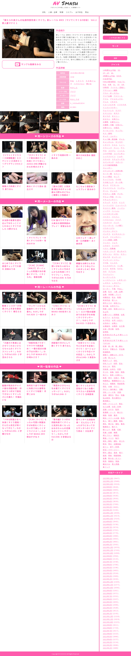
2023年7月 (107, 561)
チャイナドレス (109, 188)
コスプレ (69, 12)
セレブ (116, 176)
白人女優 (106, 406)
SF (118, 84)
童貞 (115, 415)
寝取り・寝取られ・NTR (113, 355)
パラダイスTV (108, 228)
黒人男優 (115, 464)
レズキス (106, 283)
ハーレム (115, 211)
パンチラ (106, 234)
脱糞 (113, 429)
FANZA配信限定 (109, 81)
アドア (73, 91)
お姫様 (105, 122)
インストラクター (110, 107)
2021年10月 (108, 622)
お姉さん (115, 119)
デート (105, 191)
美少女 (89, 83)
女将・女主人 (117, 320)
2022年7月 (107, 596)
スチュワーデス (118, 159)
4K (112, 73)
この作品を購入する (117, 37)
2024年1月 (107, 544)
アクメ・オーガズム (111, 93)
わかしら (73, 87)
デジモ (120, 194)
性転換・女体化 (109, 369)
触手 (117, 438)
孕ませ (105, 349)
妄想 (117, 329)
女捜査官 (106, 326)
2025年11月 (108, 481)
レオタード (121, 280)
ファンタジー (115, 237)
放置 (104, 378)
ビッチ (105, 237)
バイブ (118, 219)
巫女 (121, 363)
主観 (104, 291)
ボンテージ (116, 257)
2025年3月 (107, 504)
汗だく (116, 386)
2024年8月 (107, 524)
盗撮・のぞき (108, 409)
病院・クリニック (110, 403)
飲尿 (104, 461)
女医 (122, 314)
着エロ (120, 412)
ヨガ (104, 271)
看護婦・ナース (109, 412)
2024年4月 (107, 536)
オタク (116, 113)
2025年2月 (107, 507)
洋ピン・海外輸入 (110, 389)
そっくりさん (108, 179)
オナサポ (106, 116)
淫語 (119, 392)
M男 (109, 84)
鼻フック (106, 467)
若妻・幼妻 (107, 432)
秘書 (110, 415)
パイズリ (106, 217)
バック (116, 222)
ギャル (122, 139)
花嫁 (119, 429)
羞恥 (117, 424)
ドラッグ (106, 202)
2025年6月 (107, 495)
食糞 (104, 458)
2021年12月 (108, 616)
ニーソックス (108, 205)
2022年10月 (108, 587)
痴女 (121, 403)
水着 (110, 386)
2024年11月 (108, 515)
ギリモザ (119, 142)
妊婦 (104, 346)
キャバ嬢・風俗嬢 (110, 139)
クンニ (116, 148)
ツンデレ (120, 188)
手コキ (105, 372)
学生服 (122, 349)
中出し (120, 288)
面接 (104, 455)
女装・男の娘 (108, 329)
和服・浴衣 (107, 309)
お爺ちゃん (107, 127)
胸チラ (114, 426)
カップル (119, 130)
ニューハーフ (120, 205)
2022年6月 (107, 599)
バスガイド (107, 222)
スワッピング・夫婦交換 (113, 171)
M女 (72, 81)
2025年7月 (107, 492)
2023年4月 (107, 570)
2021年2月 (107, 645)
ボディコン (107, 254)
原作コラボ (107, 303)
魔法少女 (106, 464)
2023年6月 (107, 564)
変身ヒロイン (119, 309)
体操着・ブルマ (114, 294)
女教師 (114, 326)
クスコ (114, 145)
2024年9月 (107, 521)
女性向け (106, 323)
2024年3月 (107, 538)
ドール (118, 196)
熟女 (87, 12)
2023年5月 (107, 567)
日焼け (116, 378)
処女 (113, 297)
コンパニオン (119, 153)
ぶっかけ (115, 245)
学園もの (113, 349)
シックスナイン (109, 156)
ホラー (123, 254)
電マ (121, 452)
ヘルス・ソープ (109, 251)
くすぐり (80, 81)
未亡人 (105, 383)
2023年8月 (107, 559)
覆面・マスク (108, 438)
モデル (120, 268)
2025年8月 (107, 490)
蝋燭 (115, 432)
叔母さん (117, 303)
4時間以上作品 (109, 76)
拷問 (122, 372)
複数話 (116, 435)
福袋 (104, 415)
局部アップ (107, 360)
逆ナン (105, 447)
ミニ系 (120, 265)
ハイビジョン (79, 83)
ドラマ (114, 202)
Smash (65, 3)
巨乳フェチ (107, 363)
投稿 (112, 372)
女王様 (122, 326)
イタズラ (113, 102)
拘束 (117, 372)
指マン (105, 375)
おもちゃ (106, 119)
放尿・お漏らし (116, 375)
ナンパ (121, 202)
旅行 (110, 378)
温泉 (104, 395)
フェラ (114, 242)
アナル (105, 99)
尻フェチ (111, 357)
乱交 (110, 291)
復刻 (113, 366)
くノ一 (121, 145)
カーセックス (108, 130)
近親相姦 (117, 444)
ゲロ (104, 150)
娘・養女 (119, 346)
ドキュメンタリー (110, 199)
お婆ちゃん (114, 122)
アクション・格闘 (110, 90)
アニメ (105, 102)
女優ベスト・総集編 (111, 314)
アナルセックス (116, 99)
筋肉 (122, 418)
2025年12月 (108, 478)
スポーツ (119, 162)
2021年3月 (107, 642)
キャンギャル (108, 142)
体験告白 (106, 297)
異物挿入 (106, 401)
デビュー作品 (108, 196)
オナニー (115, 116)
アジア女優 (107, 96)
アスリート (118, 96)
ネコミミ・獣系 (109, 208)
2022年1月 (107, 613)
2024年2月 (107, 541)
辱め (110, 444)
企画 (104, 294)
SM (122, 84)
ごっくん (120, 150)
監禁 (117, 409)
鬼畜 (117, 461)
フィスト (106, 242)
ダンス (105, 185)
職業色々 (106, 426)
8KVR (119, 76)
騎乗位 (111, 461)
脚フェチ (106, 429)
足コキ (121, 441)
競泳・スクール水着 (111, 418)
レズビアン (116, 283)
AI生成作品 (107, 79)
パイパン (115, 217)
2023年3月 (107, 573)
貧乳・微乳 (107, 441)
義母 (122, 424)
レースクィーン (109, 280)
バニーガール (108, 225)
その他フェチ (108, 182)
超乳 (115, 441)
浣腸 (121, 389)
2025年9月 (107, 487)
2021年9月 (107, 625)
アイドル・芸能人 (118, 87)
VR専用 (106, 87)
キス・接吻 (107, 133)
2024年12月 (108, 513)
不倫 (113, 288)
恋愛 (119, 369)
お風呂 (116, 127)
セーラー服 (107, 173)
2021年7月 (107, 631)
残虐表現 (120, 383)
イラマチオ (121, 104)
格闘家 (113, 383)
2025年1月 (107, 510)
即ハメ (114, 300)
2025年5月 (107, 498)
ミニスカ (113, 263)
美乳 (104, 424)
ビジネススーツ (118, 234)
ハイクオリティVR (110, 214)
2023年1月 (107, 579)
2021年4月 (107, 639)
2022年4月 (107, 605)
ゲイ (122, 148)
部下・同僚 (114, 447)
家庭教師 (106, 352)
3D (119, 70)
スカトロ (106, 159)
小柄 (104, 357)
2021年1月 (107, 648)
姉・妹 (111, 346)
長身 (115, 452)
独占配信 (106, 398)
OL (114, 84)
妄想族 (105, 332)
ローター (106, 288)
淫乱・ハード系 (109, 392)
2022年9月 (107, 590)
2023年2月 (107, 576)
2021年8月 (107, 628)
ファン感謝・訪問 (110, 240)
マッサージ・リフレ (111, 260)
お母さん (119, 125)
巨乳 (44, 12)
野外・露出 (107, 452)
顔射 (110, 455)
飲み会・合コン (114, 458)
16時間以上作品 (109, 70)
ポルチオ (106, 257)
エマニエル (107, 113)
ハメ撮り (119, 225)
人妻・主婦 (52, 12)
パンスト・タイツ (110, 231)
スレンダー (107, 168)
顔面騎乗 (117, 455)
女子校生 (79, 12)
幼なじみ (106, 366)
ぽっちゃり (121, 251)
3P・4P (106, 73)
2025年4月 (107, 501)
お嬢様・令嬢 (108, 125)
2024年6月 (107, 530)
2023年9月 (107, 556)
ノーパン (120, 208)
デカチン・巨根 (109, 194)
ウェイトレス (108, 110)
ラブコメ (111, 271)
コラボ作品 (107, 153)
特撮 (122, 395)
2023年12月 (108, 547)
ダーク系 (119, 182)
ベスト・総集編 (109, 248)
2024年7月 (107, 527)
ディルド (113, 191)
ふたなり (106, 245)
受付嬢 (105, 306)
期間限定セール (118, 380)
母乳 (104, 386)
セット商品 (107, 176)
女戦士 (114, 323)
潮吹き (111, 395)
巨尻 (115, 363)
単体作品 (106, 300)
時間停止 (106, 380)
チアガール (114, 185)
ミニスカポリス (109, 265)
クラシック (107, 148)
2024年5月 (107, 533)
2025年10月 (108, 484)
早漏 (122, 378)
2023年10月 (108, 553)
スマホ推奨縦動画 (110, 165)
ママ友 (105, 263)
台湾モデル (114, 306)
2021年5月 (107, 636)
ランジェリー (108, 274)
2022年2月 (107, 610)
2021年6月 (107, 633)
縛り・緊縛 (112, 421)
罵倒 (121, 421)
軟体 (104, 444)
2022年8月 (107, 593)
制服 (61, 12)
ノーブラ (106, 211)
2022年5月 (107, 602)
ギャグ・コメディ (110, 136)
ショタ (120, 156)
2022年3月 (107, 608)
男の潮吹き (116, 398)
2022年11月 (108, 584)
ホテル (116, 254)
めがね (112, 268)
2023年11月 (108, 550)
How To (121, 81)
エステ (118, 110)
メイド (105, 268)
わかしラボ (74, 99)
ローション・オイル (111, 286)
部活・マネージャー (111, 449)
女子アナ (106, 317)
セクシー (117, 173)
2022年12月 (108, 582)
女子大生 (115, 317)
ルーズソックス (109, 277)
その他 (118, 179)
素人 (104, 421)
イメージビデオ (109, 104)
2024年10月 (108, 518)
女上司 (105, 311)
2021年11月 (108, 619)
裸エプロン (107, 435)
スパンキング (108, 162)
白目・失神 (116, 406)
